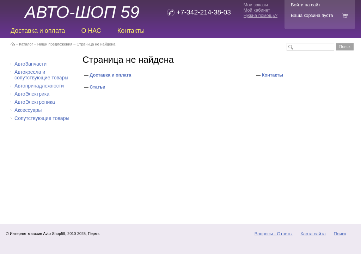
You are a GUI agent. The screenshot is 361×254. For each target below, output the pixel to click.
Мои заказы (256, 4)
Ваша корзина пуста (312, 15)
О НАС (91, 30)
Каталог (26, 44)
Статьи (97, 87)
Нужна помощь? (260, 15)
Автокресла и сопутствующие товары (41, 74)
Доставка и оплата (38, 30)
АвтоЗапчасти (30, 64)
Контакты (131, 30)
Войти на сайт (305, 4)
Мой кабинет (257, 10)
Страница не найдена (96, 44)
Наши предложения (55, 44)
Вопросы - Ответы (274, 233)
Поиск (340, 233)
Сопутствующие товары (41, 118)
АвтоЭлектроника (34, 102)
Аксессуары (28, 110)
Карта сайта (312, 233)
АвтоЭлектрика (31, 94)
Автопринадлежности (39, 86)
